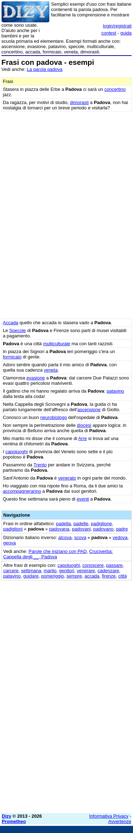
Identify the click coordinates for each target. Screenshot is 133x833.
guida (126, 33)
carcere (10, 570)
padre (122, 529)
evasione (35, 378)
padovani (81, 529)
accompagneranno (22, 491)
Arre (82, 438)
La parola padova (44, 69)
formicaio (12, 356)
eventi (83, 499)
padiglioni (13, 529)
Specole (17, 330)
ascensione (89, 409)
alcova (65, 537)
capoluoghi (16, 451)
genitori (66, 570)
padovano (103, 529)
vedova (120, 537)
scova (80, 537)
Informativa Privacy (109, 816)
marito (50, 570)
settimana (31, 570)
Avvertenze (119, 821)
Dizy (6, 816)
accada (91, 576)
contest (108, 33)
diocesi (84, 425)
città (122, 576)
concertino (115, 89)
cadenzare (108, 570)
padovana (59, 529)
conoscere (93, 565)
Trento (39, 464)
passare (114, 565)
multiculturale (56, 343)
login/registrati (117, 26)
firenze (109, 576)
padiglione (101, 523)
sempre (74, 576)
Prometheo (14, 821)
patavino (115, 391)
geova (9, 542)
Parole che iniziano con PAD (58, 551)
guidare (30, 576)
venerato (67, 478)
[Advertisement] (66, 741)
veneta (51, 370)
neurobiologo (53, 417)
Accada (10, 322)
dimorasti (79, 102)
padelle (80, 523)
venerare (86, 570)
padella (63, 523)
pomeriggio (52, 576)
